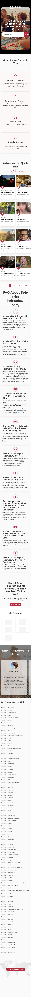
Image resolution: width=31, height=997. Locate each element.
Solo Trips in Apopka (6, 888)
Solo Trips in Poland (22, 170)
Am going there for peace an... (10, 192)
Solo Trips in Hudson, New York (9, 705)
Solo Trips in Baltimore (7, 797)
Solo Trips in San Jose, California (9, 717)
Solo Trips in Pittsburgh (7, 802)
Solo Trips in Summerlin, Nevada (9, 932)
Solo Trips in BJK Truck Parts (8, 922)
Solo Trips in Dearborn (7, 901)
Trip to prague (21, 219)
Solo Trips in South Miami (7, 790)
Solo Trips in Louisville (7, 919)
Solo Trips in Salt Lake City (8, 847)
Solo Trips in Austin (6, 740)
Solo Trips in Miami (6, 865)
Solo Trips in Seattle (6, 715)
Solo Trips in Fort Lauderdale (8, 820)
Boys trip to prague (7, 219)
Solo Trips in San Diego (7, 753)
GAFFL (5, 170)
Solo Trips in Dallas (6, 738)
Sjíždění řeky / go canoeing (9, 273)
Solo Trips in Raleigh (6, 860)
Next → (26, 285)
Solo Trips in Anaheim (6, 828)
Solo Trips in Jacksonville (7, 795)
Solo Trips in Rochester (7, 906)
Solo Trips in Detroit (6, 904)
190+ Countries (12, 37)
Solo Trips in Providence (7, 805)
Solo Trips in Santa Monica (8, 942)
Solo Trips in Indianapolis (7, 763)
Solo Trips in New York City (8, 728)
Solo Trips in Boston (6, 743)
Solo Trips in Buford (6, 834)
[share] (13, 180)
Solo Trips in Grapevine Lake (8, 945)
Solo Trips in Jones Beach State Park (10, 862)
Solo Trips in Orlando (6, 772)
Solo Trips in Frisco (6, 929)
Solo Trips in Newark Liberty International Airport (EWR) (15, 890)
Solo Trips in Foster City (7, 937)
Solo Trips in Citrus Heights (8, 852)
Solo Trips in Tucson (6, 899)
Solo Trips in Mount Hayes (8, 808)
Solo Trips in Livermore (7, 787)
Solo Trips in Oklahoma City (8, 952)
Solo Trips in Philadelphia (7, 780)
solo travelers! (18, 412)
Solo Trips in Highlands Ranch (8, 849)
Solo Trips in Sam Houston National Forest (12, 735)
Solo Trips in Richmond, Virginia (9, 870)
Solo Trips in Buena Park (7, 842)
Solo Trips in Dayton (6, 939)
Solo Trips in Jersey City (7, 725)
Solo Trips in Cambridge (7, 857)
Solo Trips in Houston (6, 751)
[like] (13, 177)
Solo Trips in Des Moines (7, 839)
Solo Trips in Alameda (6, 831)
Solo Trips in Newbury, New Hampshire (11, 748)
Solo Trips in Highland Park (8, 815)
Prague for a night (6, 246)
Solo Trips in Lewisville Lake (8, 872)
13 (22, 285)
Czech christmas (22, 246)
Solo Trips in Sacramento (7, 785)
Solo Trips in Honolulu (6, 813)
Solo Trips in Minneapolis (7, 837)
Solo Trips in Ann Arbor (7, 894)
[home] (16, 7)
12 (19, 285)
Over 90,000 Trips (23, 37)
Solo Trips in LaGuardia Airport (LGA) (10, 818)
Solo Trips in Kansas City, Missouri (10, 774)
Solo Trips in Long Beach (7, 911)
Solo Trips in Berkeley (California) (9, 854)
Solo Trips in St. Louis (6, 800)
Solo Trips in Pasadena (7, 914)
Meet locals (6, 412)
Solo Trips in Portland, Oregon (9, 756)
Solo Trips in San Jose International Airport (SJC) (13, 882)
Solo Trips (12, 170)
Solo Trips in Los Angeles (7, 707)
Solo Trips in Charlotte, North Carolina (11, 782)
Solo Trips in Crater (6, 927)
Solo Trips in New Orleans (7, 875)
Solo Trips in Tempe (6, 917)
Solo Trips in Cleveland (7, 896)
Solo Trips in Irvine (6, 810)
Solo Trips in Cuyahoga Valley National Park (12, 909)
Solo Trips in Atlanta (6, 720)
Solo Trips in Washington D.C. (8, 712)
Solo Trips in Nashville (6, 823)
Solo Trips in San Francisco (8, 733)
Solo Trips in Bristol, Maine (8, 947)
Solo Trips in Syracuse (6, 934)
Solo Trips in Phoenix (6, 745)
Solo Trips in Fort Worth (7, 924)
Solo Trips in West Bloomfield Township (11, 867)
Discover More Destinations (15, 969)
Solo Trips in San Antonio (7, 777)
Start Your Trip (15, 604)
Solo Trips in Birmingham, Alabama (10, 758)
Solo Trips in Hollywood (7, 825)
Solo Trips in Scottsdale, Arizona (9, 885)
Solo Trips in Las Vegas (7, 844)
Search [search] (27, 34)
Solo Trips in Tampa (6, 761)
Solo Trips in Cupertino (7, 792)
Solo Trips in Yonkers (6, 766)
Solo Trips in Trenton (6, 730)
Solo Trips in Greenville (7, 877)
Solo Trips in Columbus (7, 769)
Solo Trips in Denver (6, 723)
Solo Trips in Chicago (6, 710)
